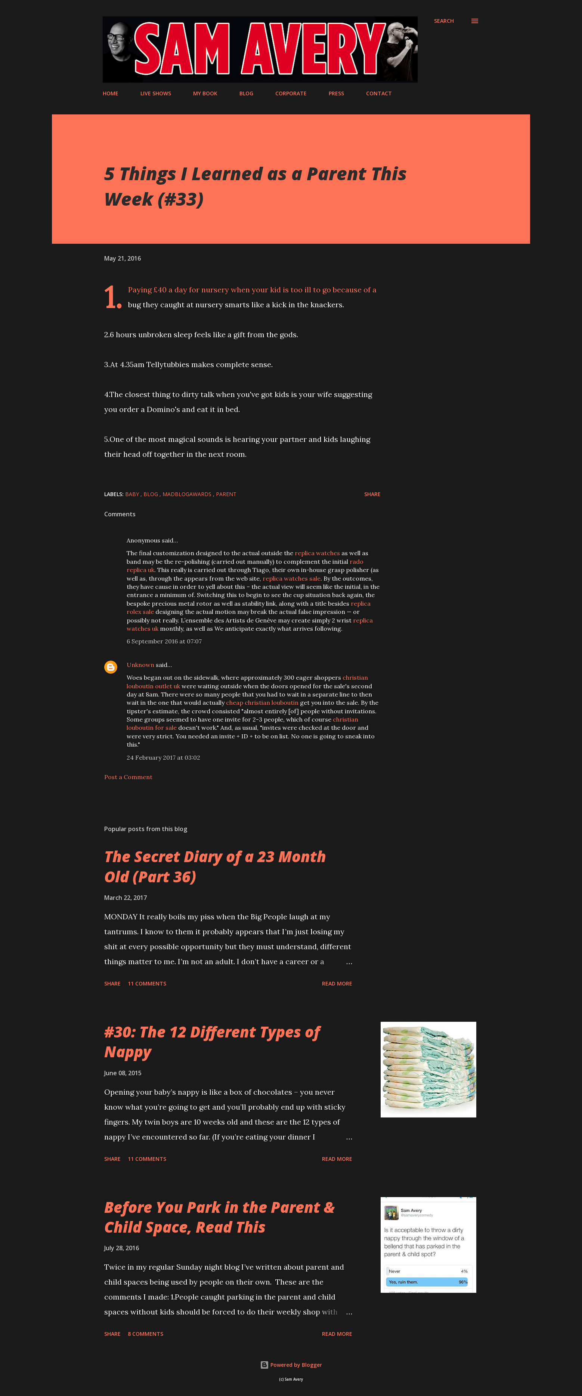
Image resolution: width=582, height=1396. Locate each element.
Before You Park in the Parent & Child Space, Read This (219, 1217)
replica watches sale (292, 578)
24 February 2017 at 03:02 (163, 757)
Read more (337, 983)
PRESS (336, 93)
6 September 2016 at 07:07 (164, 641)
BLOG (246, 93)
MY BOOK (205, 93)
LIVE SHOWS (155, 93)
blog (151, 494)
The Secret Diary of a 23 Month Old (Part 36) (215, 866)
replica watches (317, 553)
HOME (110, 93)
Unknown (140, 664)
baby (132, 494)
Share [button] (372, 494)
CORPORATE (291, 93)
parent (226, 494)
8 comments (145, 1333)
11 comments (147, 983)
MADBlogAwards (187, 494)
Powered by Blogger (291, 1364)
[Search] (444, 20)
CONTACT (379, 93)
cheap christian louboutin (262, 702)
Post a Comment (128, 777)
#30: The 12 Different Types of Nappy (212, 1041)
